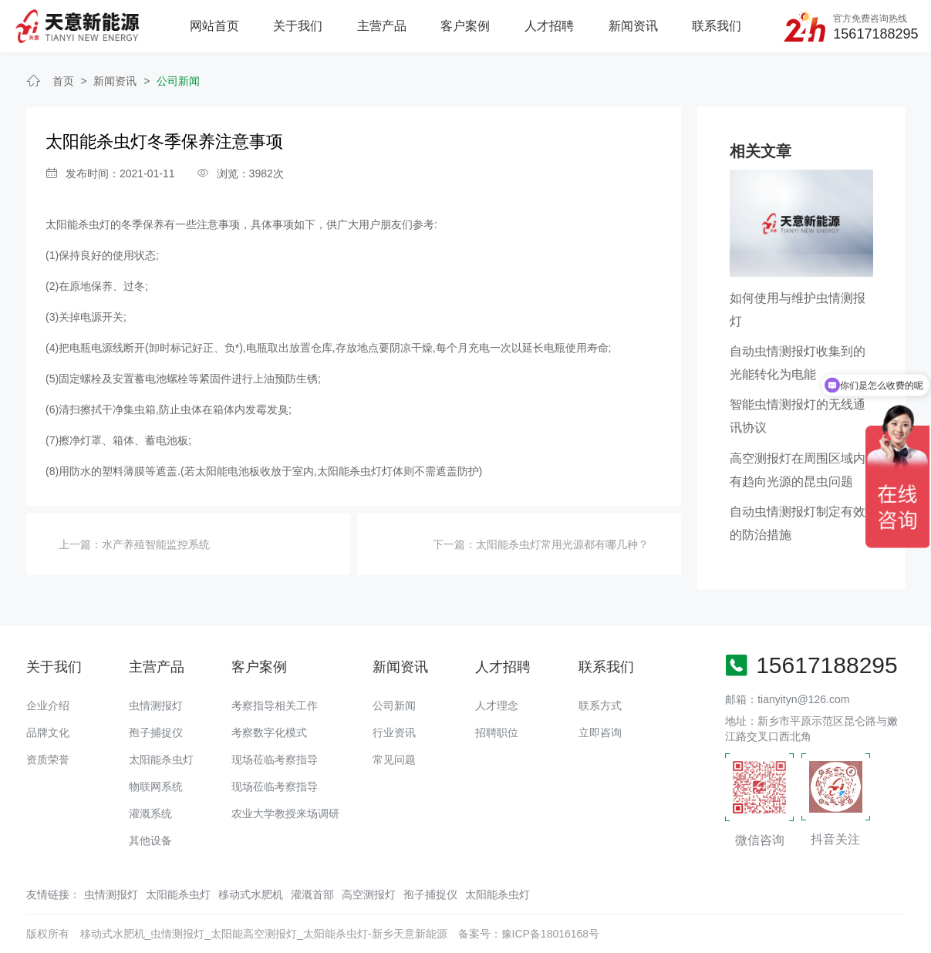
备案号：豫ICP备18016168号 (529, 934)
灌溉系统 (150, 813)
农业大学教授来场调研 (285, 813)
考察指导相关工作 (274, 705)
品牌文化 (47, 732)
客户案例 (465, 25)
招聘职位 (496, 732)
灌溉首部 (312, 894)
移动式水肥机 (250, 894)
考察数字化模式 (269, 732)
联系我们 (716, 25)
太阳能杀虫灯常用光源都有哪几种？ (562, 544)
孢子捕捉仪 (156, 732)
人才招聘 (549, 25)
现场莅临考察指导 (274, 759)
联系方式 (600, 705)
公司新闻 (178, 81)
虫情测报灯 (156, 705)
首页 (63, 81)
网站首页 (214, 25)
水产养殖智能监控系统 (156, 544)
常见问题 (394, 759)
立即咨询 (600, 732)
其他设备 (150, 840)
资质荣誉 (47, 759)
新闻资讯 (633, 25)
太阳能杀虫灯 (161, 759)
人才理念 (496, 705)
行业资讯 (394, 732)
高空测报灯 (369, 894)
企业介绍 (47, 705)
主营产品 (381, 25)
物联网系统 (156, 786)
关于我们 (297, 25)
